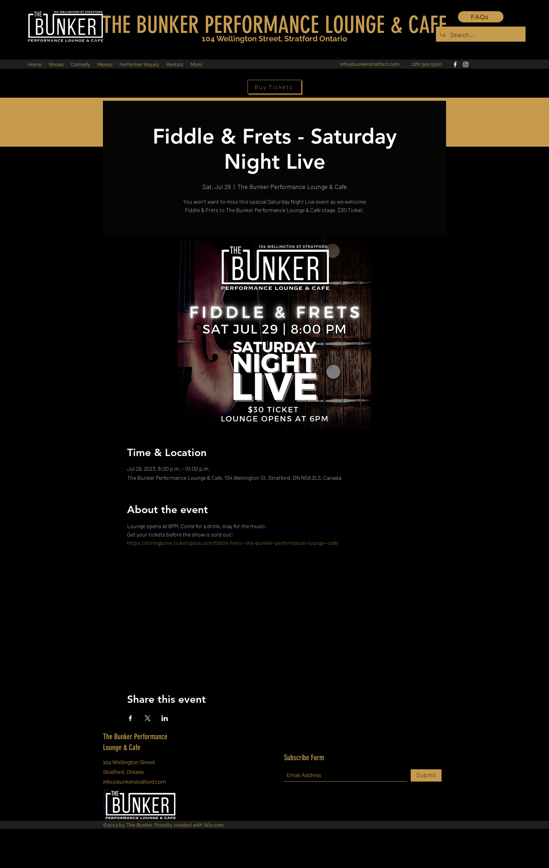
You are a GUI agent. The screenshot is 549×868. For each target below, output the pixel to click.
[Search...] (480, 35)
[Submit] (426, 775)
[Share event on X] (147, 718)
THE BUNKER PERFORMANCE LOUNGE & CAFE (274, 25)
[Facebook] (455, 64)
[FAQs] (480, 16)
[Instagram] (465, 64)
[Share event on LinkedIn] (164, 718)
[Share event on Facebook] (130, 718)
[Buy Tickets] (274, 87)
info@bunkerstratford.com (369, 64)
